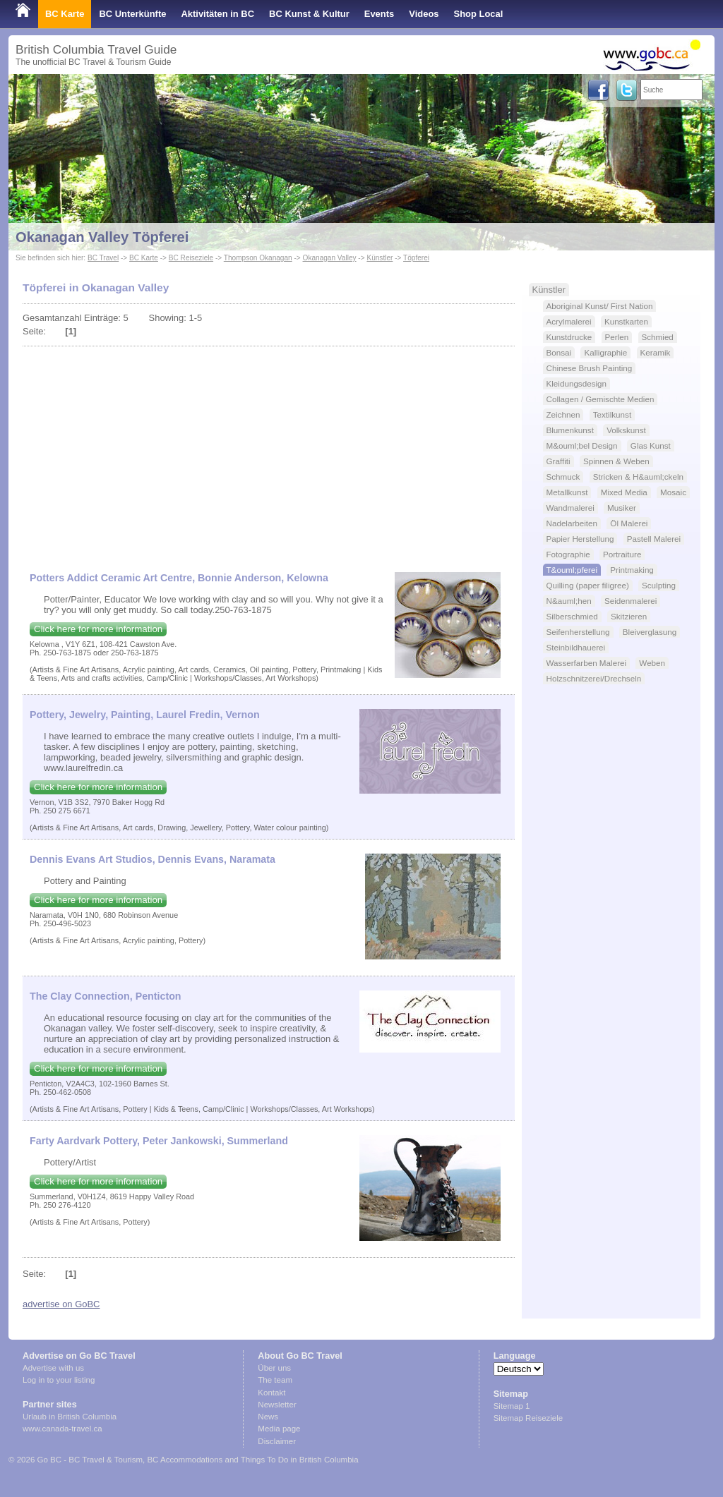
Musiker (621, 507)
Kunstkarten (626, 321)
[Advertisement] (269, 452)
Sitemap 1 (512, 1406)
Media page (279, 1428)
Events (379, 13)
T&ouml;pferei (572, 569)
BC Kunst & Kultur (309, 13)
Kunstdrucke (569, 336)
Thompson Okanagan (258, 258)
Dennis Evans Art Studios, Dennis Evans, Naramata (152, 859)
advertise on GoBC (61, 1304)
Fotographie (568, 554)
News (268, 1416)
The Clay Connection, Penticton (105, 996)
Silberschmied (572, 616)
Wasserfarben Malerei (586, 662)
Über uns (274, 1368)
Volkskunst (626, 430)
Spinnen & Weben (616, 461)
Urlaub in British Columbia (69, 1416)
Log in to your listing (59, 1380)
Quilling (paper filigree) (587, 585)
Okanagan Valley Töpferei (102, 237)
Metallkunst (567, 492)
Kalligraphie (605, 352)
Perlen (617, 336)
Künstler (379, 258)
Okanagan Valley (330, 258)
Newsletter (277, 1404)
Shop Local (478, 13)
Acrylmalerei (569, 321)
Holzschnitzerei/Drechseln (594, 678)
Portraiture (622, 554)
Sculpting (659, 585)
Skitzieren (629, 616)
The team (275, 1380)
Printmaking (632, 569)
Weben (652, 662)
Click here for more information (98, 629)
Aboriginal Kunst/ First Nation (599, 305)
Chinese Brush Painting (589, 367)
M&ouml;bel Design (582, 445)
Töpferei (416, 258)
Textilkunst (612, 414)
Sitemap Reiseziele (528, 1418)
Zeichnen (563, 414)
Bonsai (559, 352)
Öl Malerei (628, 523)
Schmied (658, 336)
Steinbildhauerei (576, 647)
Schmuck (563, 476)
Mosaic (673, 492)
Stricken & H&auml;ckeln (638, 476)
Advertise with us (53, 1368)
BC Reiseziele (191, 258)
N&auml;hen (569, 600)
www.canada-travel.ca (62, 1428)
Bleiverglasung (649, 631)
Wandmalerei (570, 507)
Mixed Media (624, 492)
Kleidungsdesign (576, 383)
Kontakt (271, 1392)
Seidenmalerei (630, 600)
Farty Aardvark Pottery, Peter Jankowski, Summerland (159, 1140)
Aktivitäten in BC (217, 13)
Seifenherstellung (578, 631)
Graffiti (558, 461)
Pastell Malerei (654, 538)
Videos (423, 13)
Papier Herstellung (580, 538)
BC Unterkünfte (132, 13)
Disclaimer (277, 1441)
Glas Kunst (651, 445)
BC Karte (64, 13)
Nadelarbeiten (572, 523)
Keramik (655, 352)
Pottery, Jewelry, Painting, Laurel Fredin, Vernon (145, 714)
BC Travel (103, 258)
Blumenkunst (570, 430)
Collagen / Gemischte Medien (600, 399)
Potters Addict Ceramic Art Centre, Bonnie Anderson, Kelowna (179, 577)
